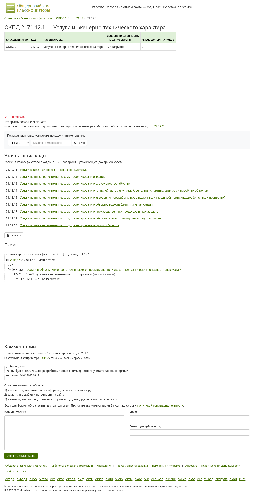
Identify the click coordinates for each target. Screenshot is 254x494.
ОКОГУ (119, 479)
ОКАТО (99, 479)
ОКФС (138, 479)
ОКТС (191, 479)
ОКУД (81, 479)
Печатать (14, 235)
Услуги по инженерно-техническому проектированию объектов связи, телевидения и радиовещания (90, 218)
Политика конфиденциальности (220, 465)
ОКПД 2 (15, 260)
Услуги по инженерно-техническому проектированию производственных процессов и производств (89, 211)
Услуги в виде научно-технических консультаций (54, 170)
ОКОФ (33, 479)
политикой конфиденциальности (160, 405)
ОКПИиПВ (157, 479)
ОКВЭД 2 (22, 479)
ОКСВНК (170, 479)
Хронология (104, 465)
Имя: (133, 412)
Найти (79, 142)
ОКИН (109, 479)
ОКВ (146, 479)
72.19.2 (159, 126)
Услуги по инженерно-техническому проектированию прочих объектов (69, 225)
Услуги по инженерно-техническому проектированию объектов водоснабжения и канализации (86, 204)
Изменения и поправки (166, 465)
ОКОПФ (70, 479)
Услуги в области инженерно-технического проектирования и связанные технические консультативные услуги (104, 270)
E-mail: (145, 426)
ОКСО (60, 479)
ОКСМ (129, 479)
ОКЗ (52, 479)
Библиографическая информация (72, 465)
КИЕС (242, 479)
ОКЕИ (89, 479)
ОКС (199, 479)
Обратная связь (16, 471)
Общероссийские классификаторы (26, 465)
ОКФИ (233, 479)
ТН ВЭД (208, 479)
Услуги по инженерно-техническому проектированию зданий (62, 177)
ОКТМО (43, 479)
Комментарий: (15, 412)
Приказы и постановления (132, 465)
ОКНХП (182, 479)
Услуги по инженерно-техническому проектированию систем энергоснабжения (75, 183)
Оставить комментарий (21, 455)
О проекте (191, 465)
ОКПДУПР (221, 479)
